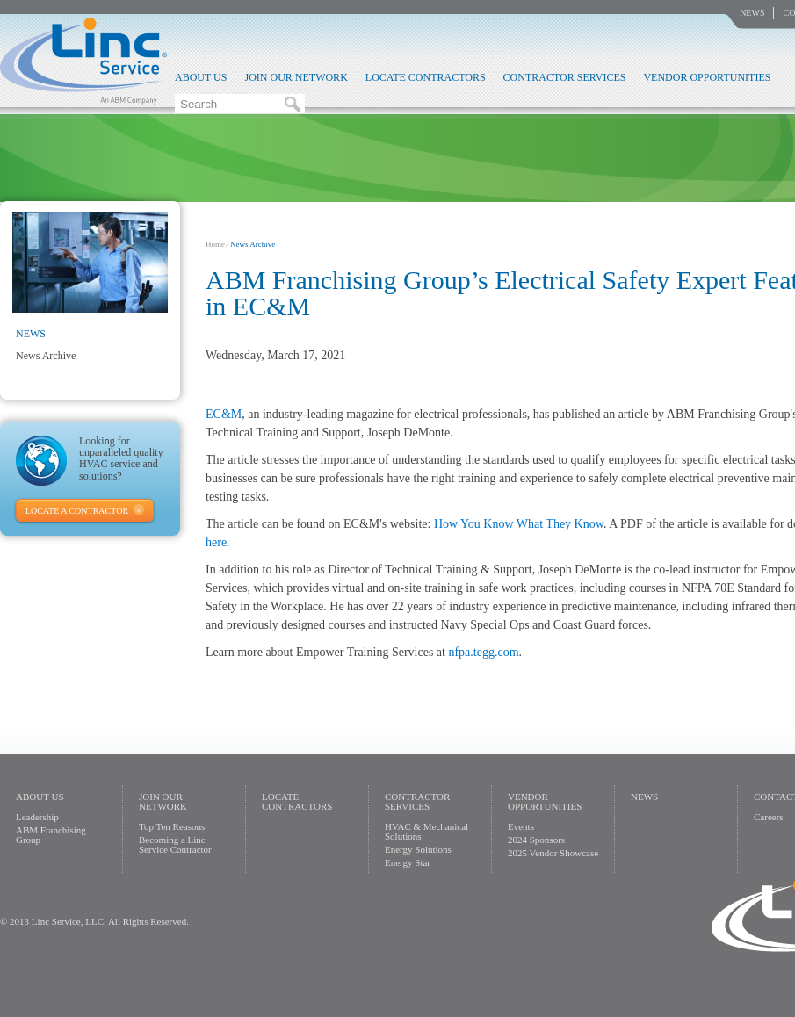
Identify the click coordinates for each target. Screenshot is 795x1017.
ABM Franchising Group (51, 835)
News (752, 13)
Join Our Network (295, 77)
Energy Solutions (418, 849)
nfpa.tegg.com (483, 652)
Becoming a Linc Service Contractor (175, 844)
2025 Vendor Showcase (553, 853)
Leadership (37, 816)
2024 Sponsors (536, 839)
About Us (201, 77)
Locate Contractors (425, 77)
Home (215, 244)
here (216, 542)
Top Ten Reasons (172, 826)
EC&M (224, 414)
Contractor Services (564, 77)
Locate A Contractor (76, 511)
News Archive (46, 356)
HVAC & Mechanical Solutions (426, 831)
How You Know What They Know (518, 523)
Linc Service (83, 60)
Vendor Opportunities (706, 77)
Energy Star (407, 862)
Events (521, 826)
